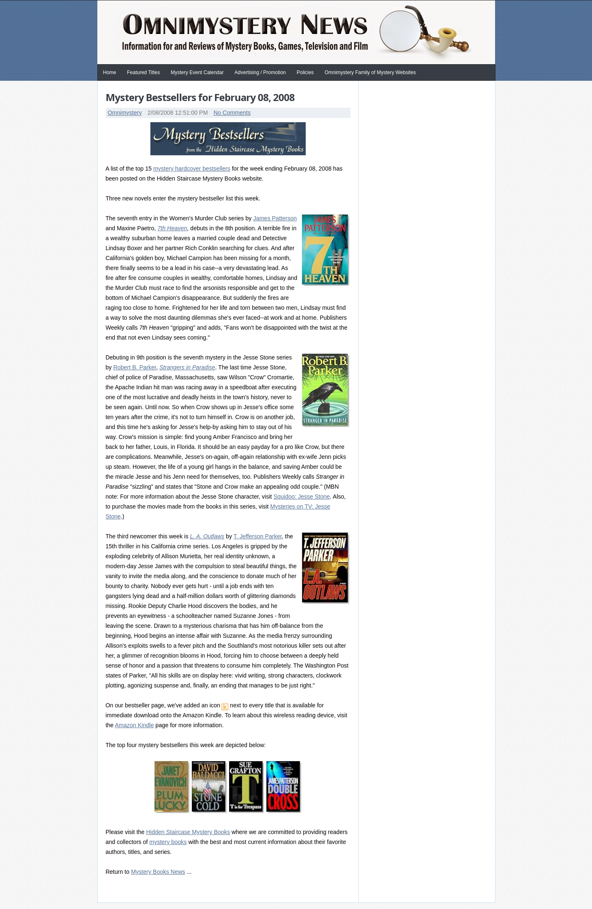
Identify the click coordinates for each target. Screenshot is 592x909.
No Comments (231, 112)
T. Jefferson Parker (258, 536)
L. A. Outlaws (207, 536)
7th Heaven (172, 228)
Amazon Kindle (134, 725)
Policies (305, 72)
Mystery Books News (158, 871)
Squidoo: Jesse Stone (301, 496)
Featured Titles (143, 72)
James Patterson (275, 218)
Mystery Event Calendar (197, 72)
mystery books (168, 842)
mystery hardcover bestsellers (191, 168)
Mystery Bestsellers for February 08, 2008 (200, 97)
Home (109, 72)
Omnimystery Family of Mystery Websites (370, 72)
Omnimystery (125, 112)
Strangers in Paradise (187, 367)
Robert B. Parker (134, 367)
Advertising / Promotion (260, 72)
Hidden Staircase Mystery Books (188, 832)
